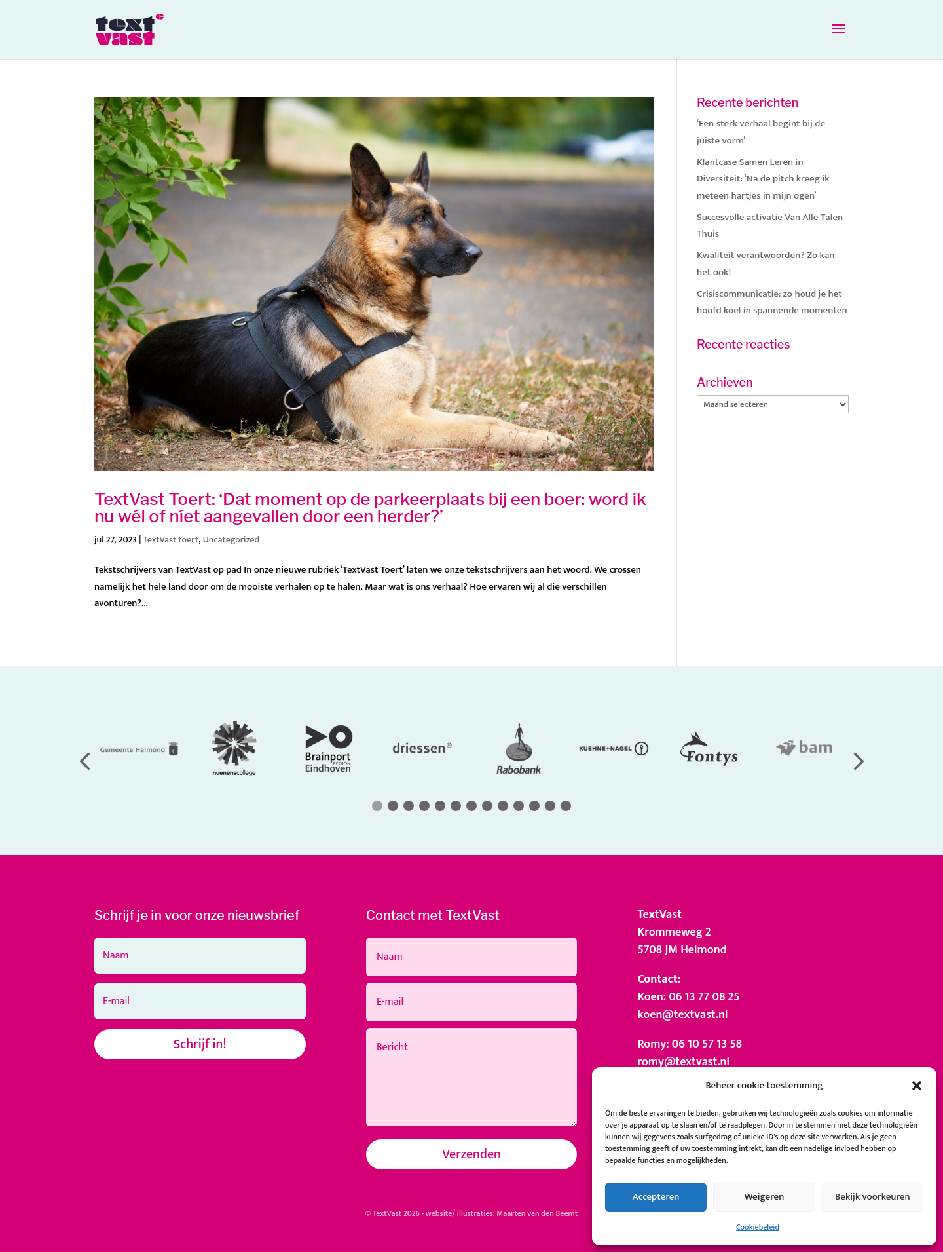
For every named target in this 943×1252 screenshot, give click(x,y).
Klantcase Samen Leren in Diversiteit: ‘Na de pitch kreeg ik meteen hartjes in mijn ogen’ (763, 179)
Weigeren (765, 1196)
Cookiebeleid (757, 1227)
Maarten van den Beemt (537, 1213)
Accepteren (656, 1196)
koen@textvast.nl (682, 1015)
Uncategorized (231, 539)
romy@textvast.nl (683, 1062)
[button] (916, 1085)
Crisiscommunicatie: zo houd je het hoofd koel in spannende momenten (772, 302)
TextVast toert (171, 539)
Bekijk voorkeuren (872, 1196)
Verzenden (471, 1154)
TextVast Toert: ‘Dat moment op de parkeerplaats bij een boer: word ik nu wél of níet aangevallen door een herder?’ (370, 507)
